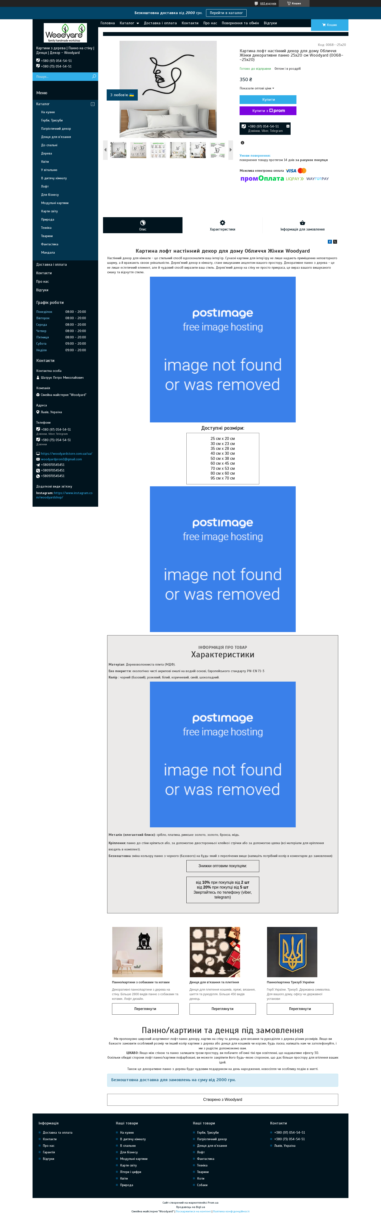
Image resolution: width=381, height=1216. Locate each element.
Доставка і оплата (160, 23)
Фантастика (49, 244)
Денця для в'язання (56, 137)
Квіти (45, 162)
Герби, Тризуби (52, 120)
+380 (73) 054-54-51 (289, 1139)
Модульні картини (55, 203)
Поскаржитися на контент (193, 1211)
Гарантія (49, 1152)
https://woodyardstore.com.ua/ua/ (66, 453)
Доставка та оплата (57, 1132)
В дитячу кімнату (54, 178)
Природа (47, 219)
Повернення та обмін (240, 23)
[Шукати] (94, 76)
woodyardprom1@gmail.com (61, 459)
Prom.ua (213, 1202)
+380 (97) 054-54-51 (289, 1132)
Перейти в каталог (226, 12)
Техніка (46, 228)
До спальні (49, 145)
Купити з (266, 110)
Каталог (127, 23)
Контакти (190, 23)
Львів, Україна (284, 1146)
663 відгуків (268, 3)
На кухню (48, 112)
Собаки (202, 1185)
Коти (200, 1178)
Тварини (47, 236)
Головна (108, 23)
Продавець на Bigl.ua (190, 1207)
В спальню (128, 1146)
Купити (266, 99)
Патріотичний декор (56, 129)
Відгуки (270, 23)
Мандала (48, 252)
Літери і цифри (130, 1172)
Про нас (210, 23)
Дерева (46, 153)
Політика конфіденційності (231, 1211)
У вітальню (49, 170)
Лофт (45, 186)
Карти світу (49, 211)
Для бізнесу (50, 195)
